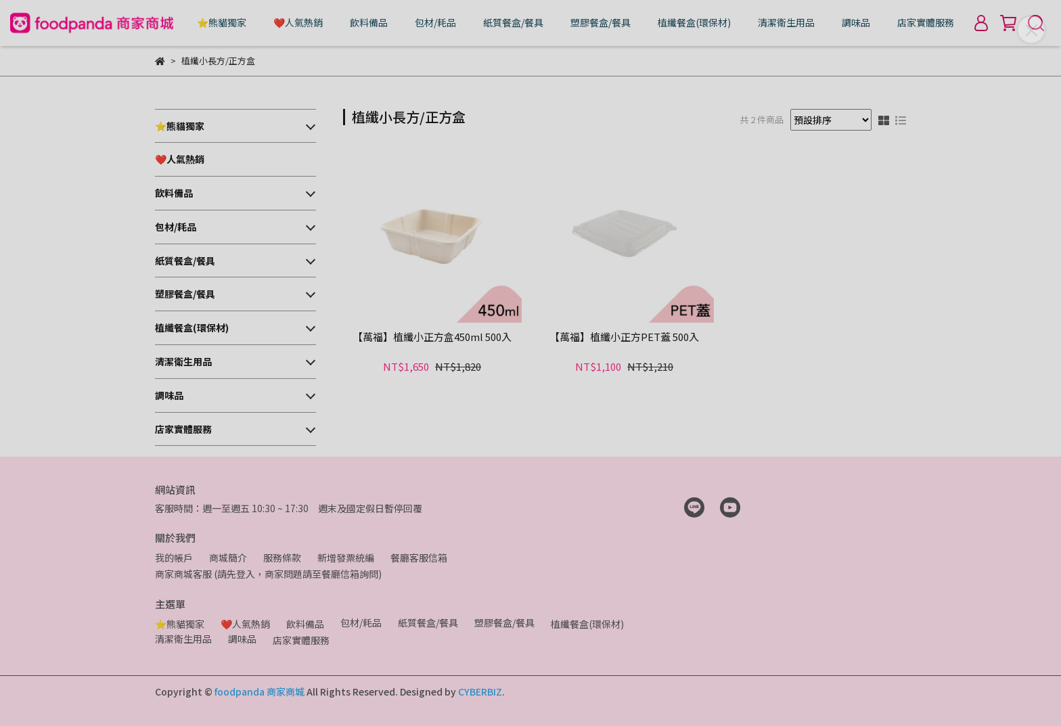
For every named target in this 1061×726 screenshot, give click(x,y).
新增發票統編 (345, 557)
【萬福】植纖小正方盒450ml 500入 (432, 337)
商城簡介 (228, 557)
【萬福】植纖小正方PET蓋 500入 (624, 337)
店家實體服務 (925, 22)
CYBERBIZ (480, 691)
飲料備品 (369, 22)
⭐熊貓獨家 (221, 22)
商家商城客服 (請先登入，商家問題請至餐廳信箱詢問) (268, 574)
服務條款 (282, 557)
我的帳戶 (174, 557)
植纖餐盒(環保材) (694, 22)
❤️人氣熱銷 (298, 22)
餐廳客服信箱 (418, 557)
